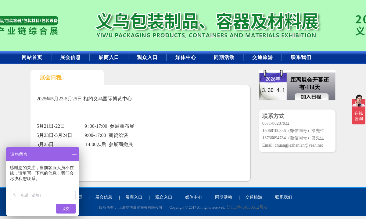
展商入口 (109, 57)
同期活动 (224, 57)
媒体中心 (185, 57)
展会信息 (70, 57)
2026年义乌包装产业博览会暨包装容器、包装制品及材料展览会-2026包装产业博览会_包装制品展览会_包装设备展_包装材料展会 (81, 23)
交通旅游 (262, 57)
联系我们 (301, 57)
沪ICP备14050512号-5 (247, 207)
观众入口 (147, 57)
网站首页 (32, 57)
